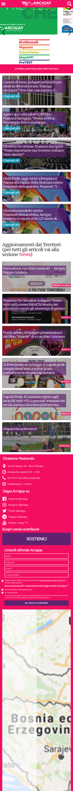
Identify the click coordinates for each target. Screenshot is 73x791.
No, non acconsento (11, 601)
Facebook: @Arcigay (18, 507)
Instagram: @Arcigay (18, 513)
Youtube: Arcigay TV (18, 531)
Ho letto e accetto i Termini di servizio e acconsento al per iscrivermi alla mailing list (35, 590)
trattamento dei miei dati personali (51, 589)
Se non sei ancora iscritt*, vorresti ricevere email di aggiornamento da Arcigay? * (36, 594)
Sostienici (36, 547)
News (24, 263)
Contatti (27, 492)
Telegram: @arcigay (18, 525)
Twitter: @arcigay (16, 519)
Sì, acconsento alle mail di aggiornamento (18, 598)
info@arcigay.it (15, 492)
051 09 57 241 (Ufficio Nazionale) (24, 486)
